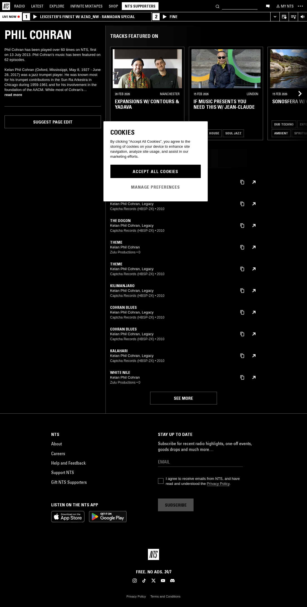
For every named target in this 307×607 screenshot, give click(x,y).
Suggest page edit (53, 122)
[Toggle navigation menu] (300, 6)
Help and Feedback (68, 463)
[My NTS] (284, 6)
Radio (19, 6)
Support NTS (62, 472)
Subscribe (176, 505)
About (56, 443)
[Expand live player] (274, 16)
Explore (56, 6)
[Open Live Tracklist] (293, 16)
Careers (58, 453)
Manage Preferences (155, 187)
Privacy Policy (218, 484)
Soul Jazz (233, 133)
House (214, 133)
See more (183, 398)
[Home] (6, 6)
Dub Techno (284, 124)
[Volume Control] (302, 16)
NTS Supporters (140, 6)
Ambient (281, 133)
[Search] (217, 6)
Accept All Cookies (155, 171)
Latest (37, 6)
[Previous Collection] (296, 93)
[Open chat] (268, 6)
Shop (113, 6)
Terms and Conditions (165, 596)
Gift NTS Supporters (69, 482)
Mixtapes (86, 6)
